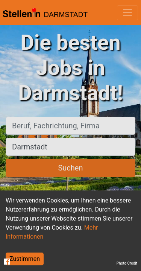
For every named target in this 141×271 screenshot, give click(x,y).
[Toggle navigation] (127, 12)
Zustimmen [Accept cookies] (24, 258)
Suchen (70, 167)
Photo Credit (127, 263)
